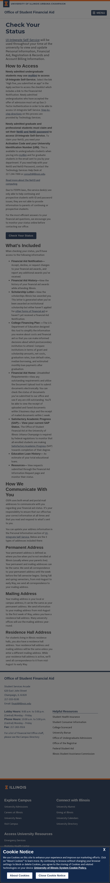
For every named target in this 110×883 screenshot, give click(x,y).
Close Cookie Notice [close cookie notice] (52, 875)
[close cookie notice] (104, 849)
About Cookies (20, 875)
